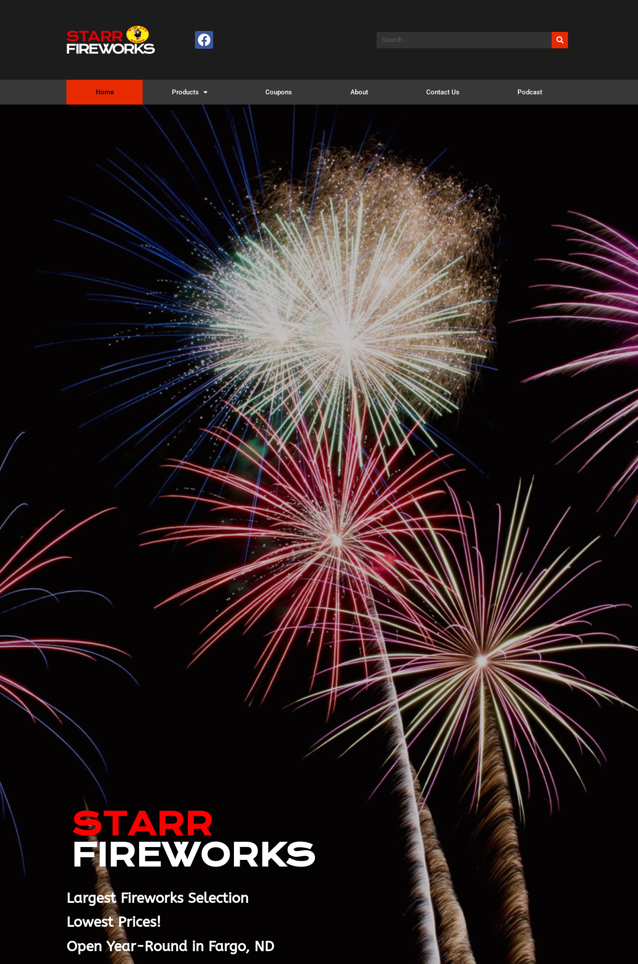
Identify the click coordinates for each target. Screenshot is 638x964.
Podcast (529, 92)
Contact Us (442, 92)
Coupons (278, 92)
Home (105, 92)
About (359, 92)
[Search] (560, 40)
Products (189, 92)
